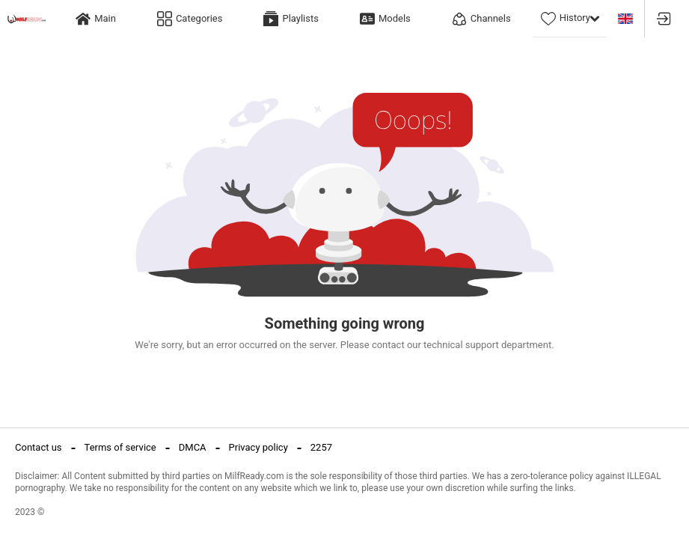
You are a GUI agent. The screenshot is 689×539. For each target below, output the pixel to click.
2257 (321, 447)
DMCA (192, 447)
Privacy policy (258, 447)
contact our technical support (435, 344)
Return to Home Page (344, 377)
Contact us (38, 447)
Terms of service (120, 447)
